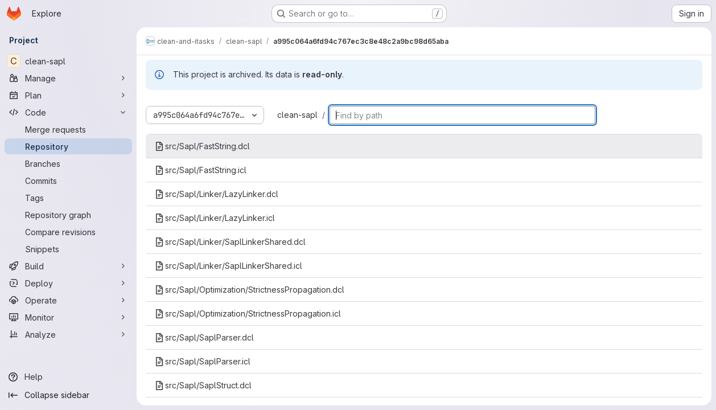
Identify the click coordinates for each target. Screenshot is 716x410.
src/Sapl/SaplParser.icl (202, 361)
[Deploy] (68, 283)
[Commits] (68, 180)
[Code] (68, 112)
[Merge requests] (68, 129)
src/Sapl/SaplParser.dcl (204, 337)
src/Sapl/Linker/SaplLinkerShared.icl (228, 265)
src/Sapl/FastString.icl (200, 170)
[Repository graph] (68, 215)
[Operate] (68, 300)
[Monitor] (68, 317)
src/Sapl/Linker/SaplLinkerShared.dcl (230, 242)
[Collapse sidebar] (68, 395)
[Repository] (68, 146)
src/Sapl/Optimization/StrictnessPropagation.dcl (249, 289)
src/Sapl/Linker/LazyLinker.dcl (216, 194)
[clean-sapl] (68, 61)
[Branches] (68, 163)
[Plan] (68, 95)
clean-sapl (297, 115)
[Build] (68, 266)
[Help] (68, 377)
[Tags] (68, 198)
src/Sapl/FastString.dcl (202, 146)
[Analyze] (68, 334)
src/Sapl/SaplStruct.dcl (203, 385)
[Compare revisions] (68, 232)
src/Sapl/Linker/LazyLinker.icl (215, 218)
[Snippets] (68, 249)
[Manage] (68, 78)
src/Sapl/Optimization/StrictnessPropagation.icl (248, 313)
